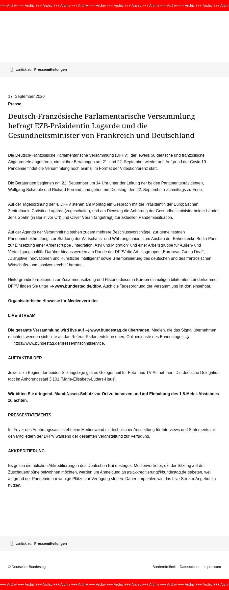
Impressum (212, 567)
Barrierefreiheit (164, 567)
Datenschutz (189, 567)
